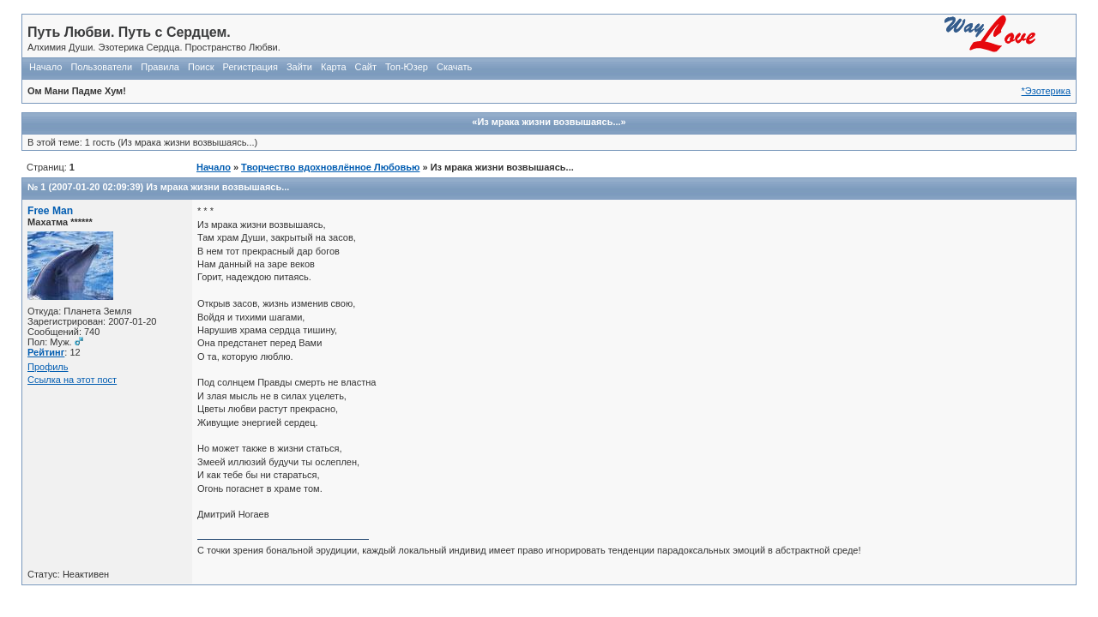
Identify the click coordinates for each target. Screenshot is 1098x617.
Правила (160, 67)
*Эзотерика (1046, 91)
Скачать (454, 67)
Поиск (201, 67)
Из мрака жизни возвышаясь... (217, 187)
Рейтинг (45, 352)
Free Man (50, 211)
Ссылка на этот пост (72, 379)
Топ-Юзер (406, 67)
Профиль (48, 367)
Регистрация (250, 67)
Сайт (366, 67)
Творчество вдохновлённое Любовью (330, 167)
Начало (45, 67)
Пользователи (101, 67)
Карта (333, 67)
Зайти (299, 67)
